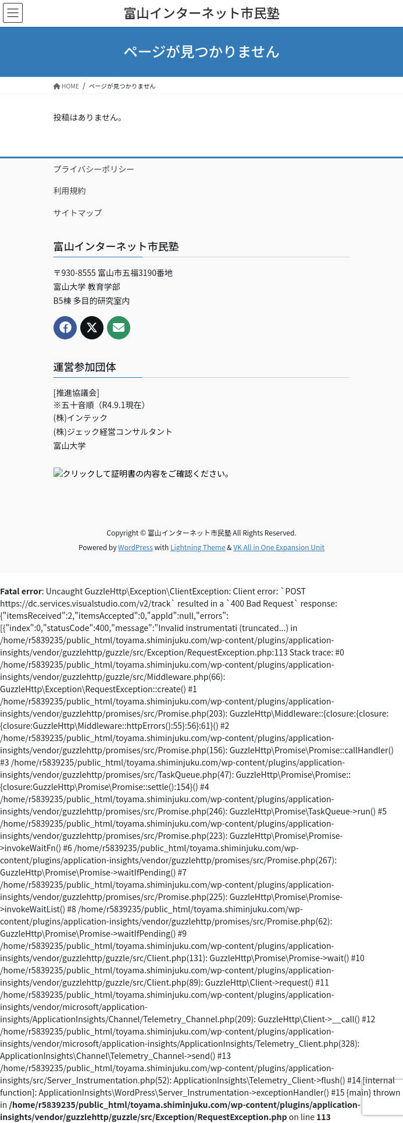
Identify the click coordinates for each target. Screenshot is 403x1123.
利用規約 (70, 190)
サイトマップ (78, 212)
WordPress (135, 547)
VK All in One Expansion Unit (278, 547)
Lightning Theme (198, 547)
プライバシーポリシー (94, 169)
